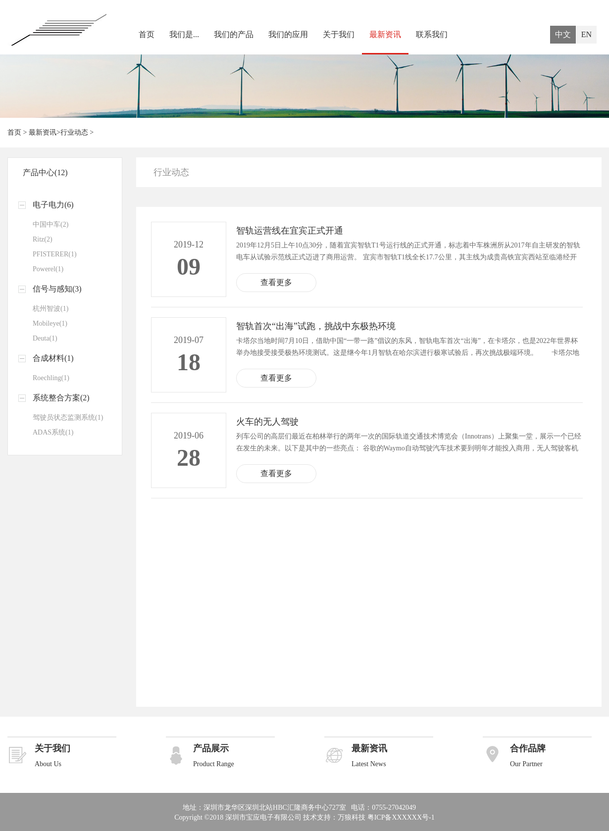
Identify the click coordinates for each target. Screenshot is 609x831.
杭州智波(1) (50, 308)
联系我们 (432, 34)
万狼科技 (351, 817)
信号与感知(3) (57, 289)
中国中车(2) (50, 224)
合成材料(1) (53, 358)
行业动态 (74, 132)
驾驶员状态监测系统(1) (68, 417)
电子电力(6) (53, 204)
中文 (563, 34)
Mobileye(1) (50, 323)
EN (586, 34)
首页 (146, 34)
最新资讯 (385, 34)
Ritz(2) (42, 239)
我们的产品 (234, 34)
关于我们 (339, 34)
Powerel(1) (48, 269)
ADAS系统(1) (53, 432)
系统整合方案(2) (61, 397)
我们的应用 (288, 34)
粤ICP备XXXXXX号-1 (401, 817)
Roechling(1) (51, 378)
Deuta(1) (45, 338)
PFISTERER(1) (55, 254)
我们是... (184, 34)
